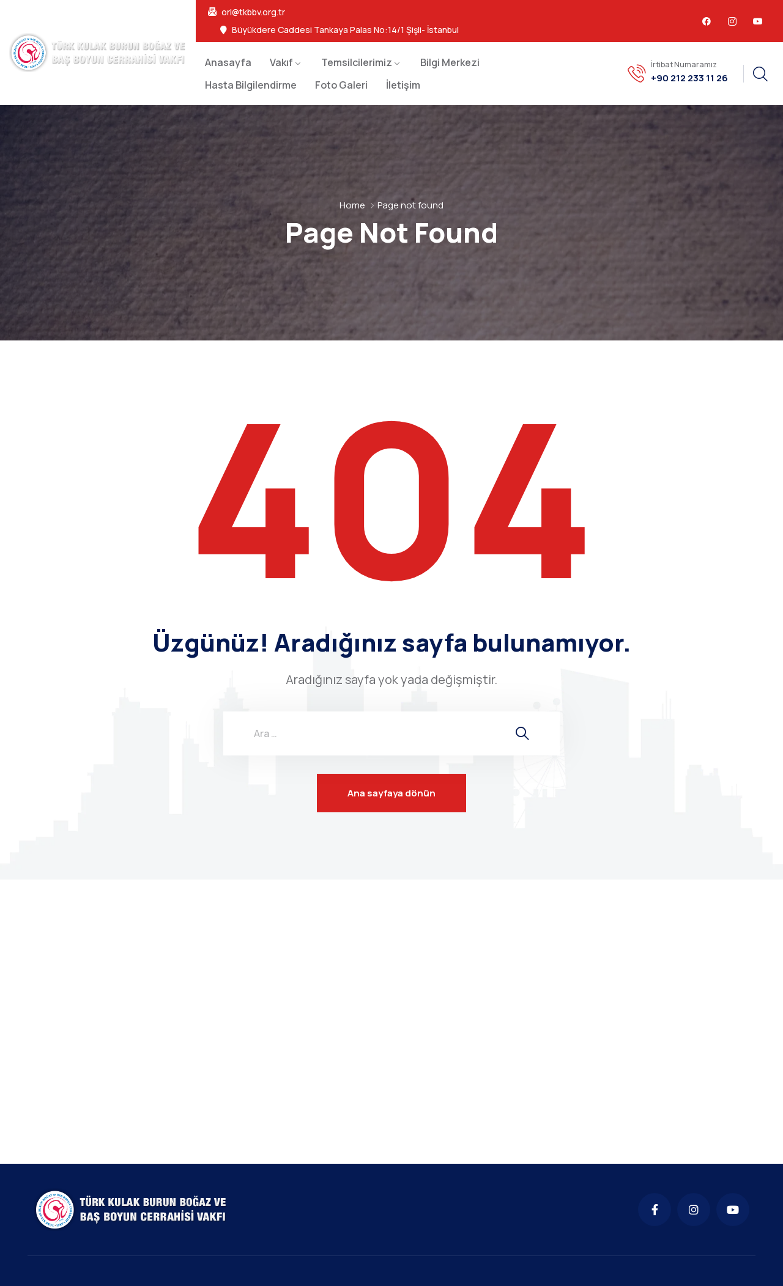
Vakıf (281, 62)
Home (352, 205)
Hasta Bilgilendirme (251, 85)
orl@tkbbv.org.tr (253, 12)
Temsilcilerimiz (356, 62)
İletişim (403, 85)
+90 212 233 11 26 (689, 78)
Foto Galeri (341, 85)
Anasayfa (228, 62)
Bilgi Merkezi (450, 62)
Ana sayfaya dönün (391, 793)
